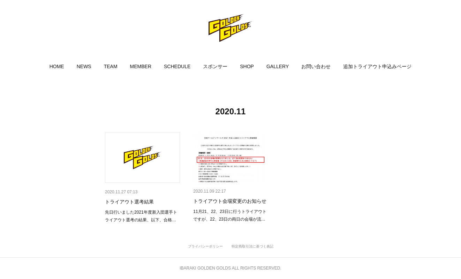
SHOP (247, 66)
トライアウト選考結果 (129, 202)
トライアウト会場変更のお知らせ (229, 201)
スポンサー (215, 66)
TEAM (111, 66)
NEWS (84, 66)
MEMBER (140, 66)
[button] (57, 66)
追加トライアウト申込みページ (377, 66)
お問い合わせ (316, 66)
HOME (57, 66)
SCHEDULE (177, 66)
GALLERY (277, 66)
